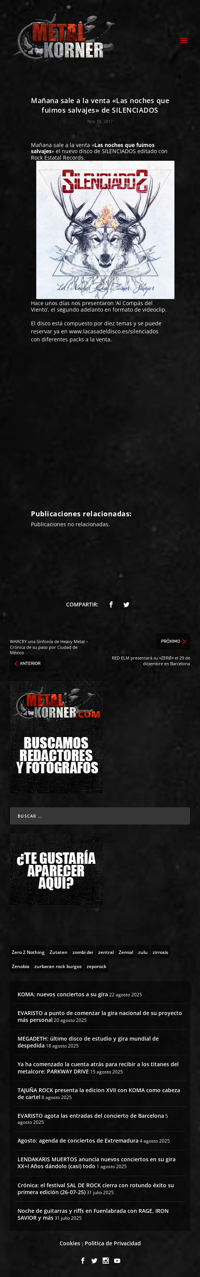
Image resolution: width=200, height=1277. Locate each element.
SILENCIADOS (119, 151)
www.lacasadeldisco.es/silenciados (113, 331)
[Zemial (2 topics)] (126, 951)
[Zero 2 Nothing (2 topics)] (28, 951)
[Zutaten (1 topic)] (58, 951)
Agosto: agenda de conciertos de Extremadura (78, 1140)
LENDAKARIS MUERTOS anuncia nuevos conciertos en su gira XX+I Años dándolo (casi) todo (97, 1163)
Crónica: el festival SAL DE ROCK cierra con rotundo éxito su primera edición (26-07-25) (96, 1189)
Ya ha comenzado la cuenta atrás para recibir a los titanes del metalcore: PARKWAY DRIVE (98, 1067)
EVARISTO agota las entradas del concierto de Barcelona (91, 1115)
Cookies (70, 1243)
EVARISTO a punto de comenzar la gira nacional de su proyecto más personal (100, 1016)
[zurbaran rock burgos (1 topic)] (58, 965)
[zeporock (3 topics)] (96, 965)
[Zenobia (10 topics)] (20, 965)
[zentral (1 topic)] (106, 951)
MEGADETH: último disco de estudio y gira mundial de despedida (88, 1042)
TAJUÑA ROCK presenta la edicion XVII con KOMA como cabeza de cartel (99, 1093)
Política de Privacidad (113, 1243)
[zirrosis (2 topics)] (160, 951)
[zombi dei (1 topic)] (83, 951)
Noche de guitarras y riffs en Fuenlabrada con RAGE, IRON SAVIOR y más (93, 1214)
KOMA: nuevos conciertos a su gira (63, 994)
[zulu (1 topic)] (143, 951)
